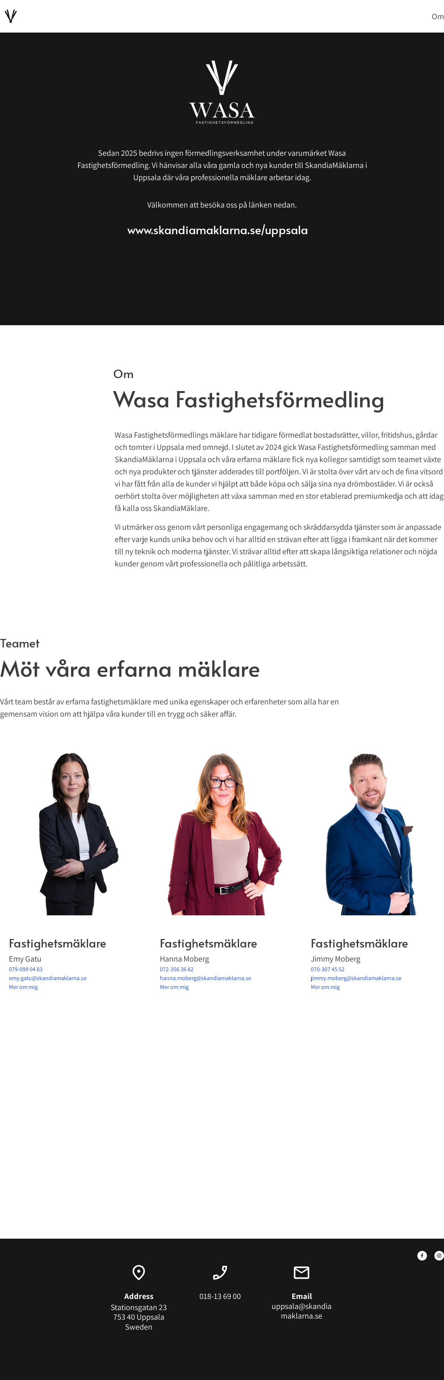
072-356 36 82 (177, 969)
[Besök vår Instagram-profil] (439, 1255)
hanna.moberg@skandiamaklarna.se (205, 978)
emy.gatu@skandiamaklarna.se (48, 978)
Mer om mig (23, 987)
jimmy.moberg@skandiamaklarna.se (356, 978)
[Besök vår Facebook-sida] (422, 1255)
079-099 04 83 (26, 969)
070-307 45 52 (327, 969)
